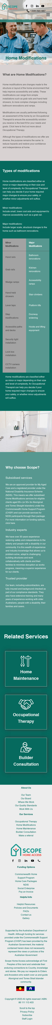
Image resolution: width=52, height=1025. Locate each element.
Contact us (26, 915)
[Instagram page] (32, 6)
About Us (26, 788)
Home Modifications (26, 825)
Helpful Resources (26, 904)
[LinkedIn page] (37, 6)
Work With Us (26, 809)
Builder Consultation (26, 832)
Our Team (26, 795)
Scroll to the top (27, 1008)
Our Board (26, 799)
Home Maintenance (26, 829)
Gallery (26, 918)
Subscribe (27, 1015)
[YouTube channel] (42, 6)
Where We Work (26, 802)
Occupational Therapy (26, 822)
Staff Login (27, 1019)
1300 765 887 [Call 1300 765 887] (35, 10)
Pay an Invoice (26, 892)
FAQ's (26, 911)
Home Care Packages (26, 881)
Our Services (26, 814)
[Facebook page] (26, 6)
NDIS (26, 885)
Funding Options (26, 867)
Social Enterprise (26, 888)
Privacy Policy (27, 1012)
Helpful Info (26, 897)
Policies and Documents (26, 908)
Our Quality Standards (26, 806)
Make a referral (26, 836)
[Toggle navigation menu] (48, 14)
